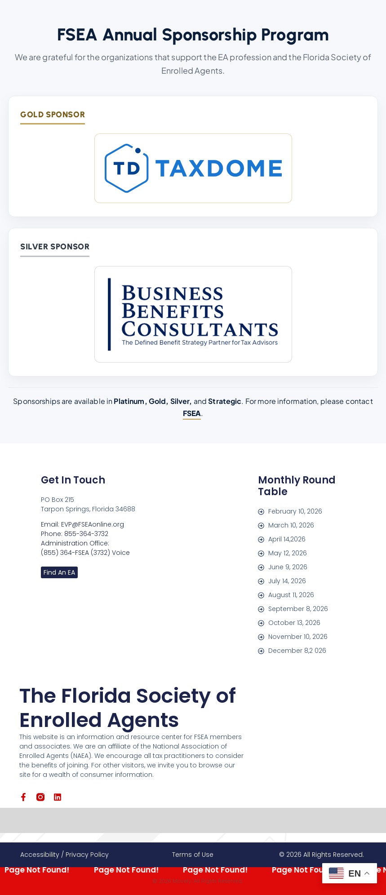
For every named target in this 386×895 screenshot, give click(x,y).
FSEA (192, 413)
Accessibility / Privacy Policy (64, 854)
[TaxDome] (193, 168)
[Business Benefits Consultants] (193, 314)
